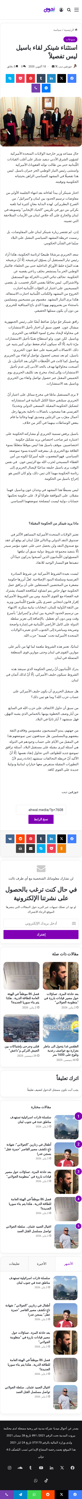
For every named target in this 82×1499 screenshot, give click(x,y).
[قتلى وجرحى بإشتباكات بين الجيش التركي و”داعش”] (21, 1028)
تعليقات (14, 1264)
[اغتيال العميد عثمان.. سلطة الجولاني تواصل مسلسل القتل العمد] (66, 1236)
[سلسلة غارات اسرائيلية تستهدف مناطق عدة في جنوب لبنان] (66, 1127)
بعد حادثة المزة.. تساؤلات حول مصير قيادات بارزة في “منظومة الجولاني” (61, 998)
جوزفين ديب (65, 66)
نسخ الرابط (41, 819)
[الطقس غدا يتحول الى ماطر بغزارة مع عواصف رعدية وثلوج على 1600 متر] (61, 1028)
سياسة (57, 29)
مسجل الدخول (51, 1089)
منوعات (70, 39)
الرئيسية (70, 29)
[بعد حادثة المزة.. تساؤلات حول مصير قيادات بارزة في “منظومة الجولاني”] (61, 976)
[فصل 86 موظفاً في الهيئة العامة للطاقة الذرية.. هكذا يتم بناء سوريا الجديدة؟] (21, 976)
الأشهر (68, 1264)
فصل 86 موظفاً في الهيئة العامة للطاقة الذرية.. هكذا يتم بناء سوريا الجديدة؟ (22, 998)
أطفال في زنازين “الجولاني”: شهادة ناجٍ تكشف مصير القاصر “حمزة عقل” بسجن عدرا (28, 1149)
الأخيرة (41, 1264)
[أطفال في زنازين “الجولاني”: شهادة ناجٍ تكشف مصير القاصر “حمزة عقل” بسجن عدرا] (66, 1154)
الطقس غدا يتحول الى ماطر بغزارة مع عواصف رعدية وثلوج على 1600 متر (61, 1050)
